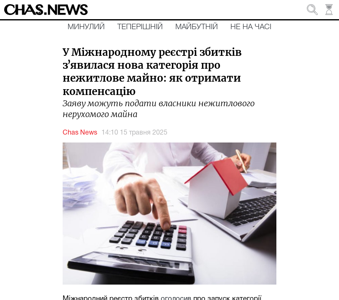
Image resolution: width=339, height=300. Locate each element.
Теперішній (140, 27)
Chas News (80, 133)
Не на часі (250, 27)
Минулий (86, 27)
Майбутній (196, 27)
